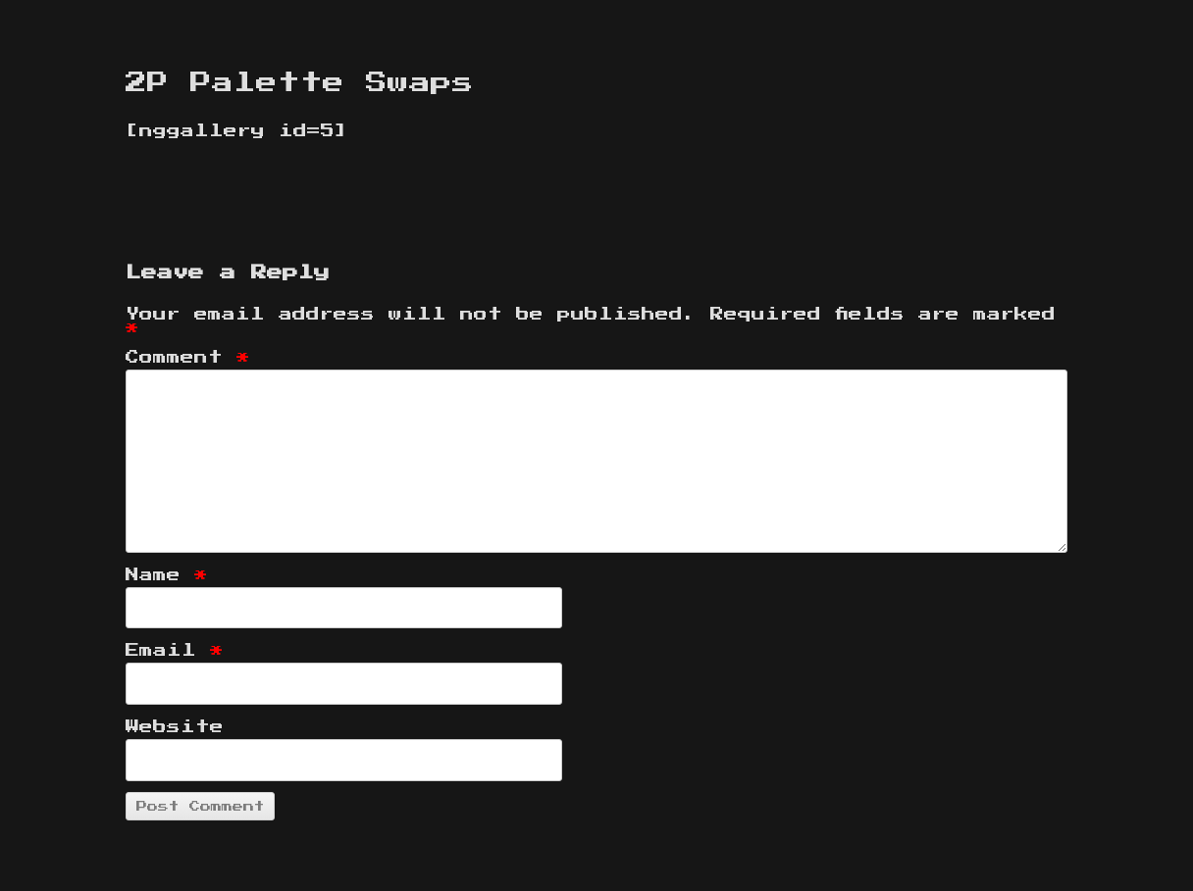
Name (167, 575)
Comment (188, 358)
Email (175, 651)
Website (175, 727)
